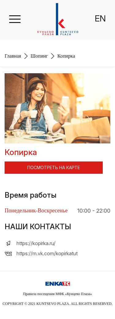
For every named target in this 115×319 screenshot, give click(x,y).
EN (100, 18)
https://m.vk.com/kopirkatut (47, 253)
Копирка (66, 56)
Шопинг (39, 56)
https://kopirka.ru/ (36, 243)
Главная (13, 56)
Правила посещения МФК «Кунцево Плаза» (57, 294)
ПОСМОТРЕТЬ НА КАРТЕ (53, 167)
